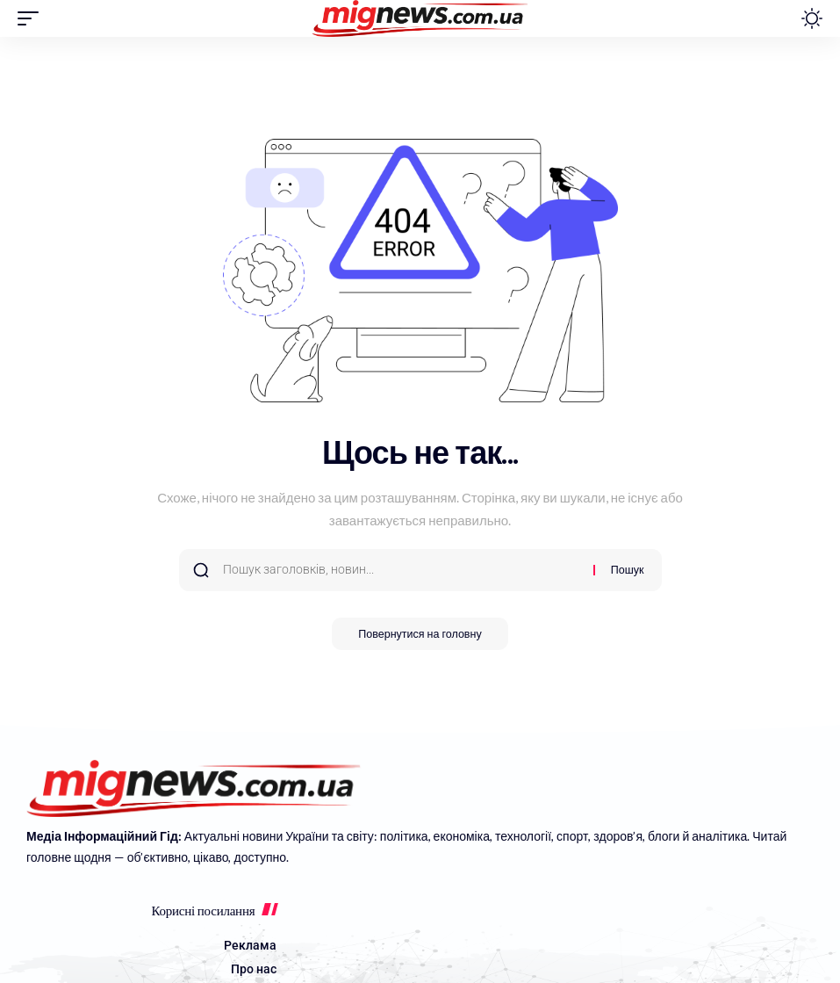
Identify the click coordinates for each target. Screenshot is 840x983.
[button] (32, 18)
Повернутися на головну (420, 634)
